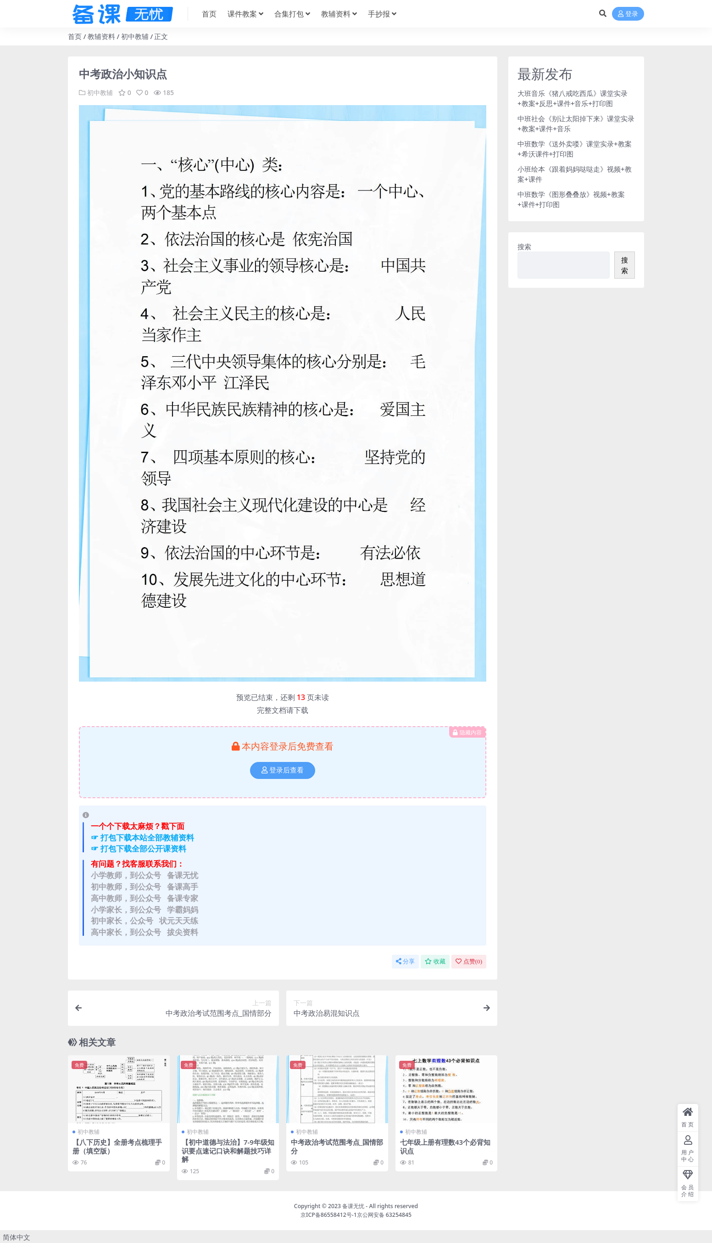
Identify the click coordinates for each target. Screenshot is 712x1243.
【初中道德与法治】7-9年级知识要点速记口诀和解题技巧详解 (226, 1150)
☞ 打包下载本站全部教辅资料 (142, 837)
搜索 (524, 246)
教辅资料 (101, 36)
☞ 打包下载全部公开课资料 (138, 848)
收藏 (435, 961)
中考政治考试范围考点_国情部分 (337, 1145)
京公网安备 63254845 (384, 1213)
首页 (75, 36)
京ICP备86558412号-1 (328, 1213)
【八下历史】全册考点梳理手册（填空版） (117, 1145)
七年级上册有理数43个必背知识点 (445, 1145)
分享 (405, 961)
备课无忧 (353, 1205)
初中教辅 (135, 36)
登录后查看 (282, 770)
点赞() (469, 961)
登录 (628, 14)
